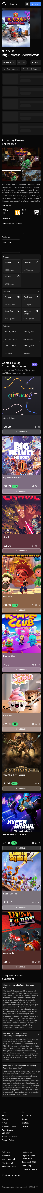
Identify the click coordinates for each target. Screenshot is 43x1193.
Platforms (21, 292)
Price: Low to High (31, 69)
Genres (21, 257)
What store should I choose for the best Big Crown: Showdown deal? (21, 1067)
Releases (21, 326)
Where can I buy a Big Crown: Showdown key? (21, 986)
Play (21, 62)
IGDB (31, 1187)
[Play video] (21, 158)
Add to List (9, 62)
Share (36, 62)
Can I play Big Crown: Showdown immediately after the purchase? (21, 1034)
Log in (36, 4)
